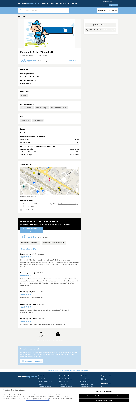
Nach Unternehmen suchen (60, 3)
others (41, 194)
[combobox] (45, 10)
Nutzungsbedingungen (86, 384)
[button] (77, 189)
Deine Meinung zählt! (69, 370)
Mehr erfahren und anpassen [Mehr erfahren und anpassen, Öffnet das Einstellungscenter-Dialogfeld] (104, 391)
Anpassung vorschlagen (32, 361)
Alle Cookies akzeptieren (104, 400)
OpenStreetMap (35, 194)
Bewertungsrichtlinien (44, 386)
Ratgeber (45, 3)
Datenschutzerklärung (86, 386)
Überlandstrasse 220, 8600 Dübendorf (35, 55)
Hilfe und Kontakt (85, 379)
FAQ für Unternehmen (65, 379)
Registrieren (113, 5)
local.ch (103, 386)
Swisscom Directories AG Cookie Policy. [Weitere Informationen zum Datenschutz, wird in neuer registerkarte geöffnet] (38, 400)
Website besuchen (29, 210)
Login (102, 5)
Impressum (83, 381)
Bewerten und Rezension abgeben (32, 230)
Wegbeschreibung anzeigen (28, 196)
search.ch (24, 194)
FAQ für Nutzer (42, 379)
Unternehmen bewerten (45, 381)
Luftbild (75, 168)
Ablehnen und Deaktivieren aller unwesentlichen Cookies (104, 396)
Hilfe (74, 3)
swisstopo (29, 194)
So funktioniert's (64, 381)
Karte (69, 168)
